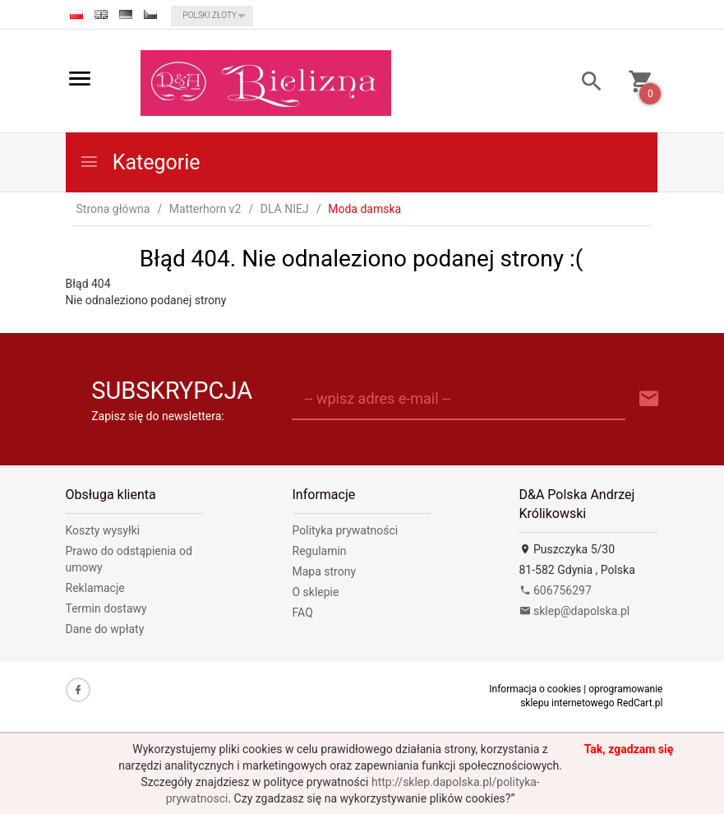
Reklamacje (95, 587)
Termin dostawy (106, 608)
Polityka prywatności (346, 530)
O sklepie (316, 592)
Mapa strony (325, 571)
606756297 (555, 590)
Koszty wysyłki (103, 530)
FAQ (303, 612)
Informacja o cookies (535, 689)
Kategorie (140, 162)
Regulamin (320, 550)
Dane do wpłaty (105, 629)
